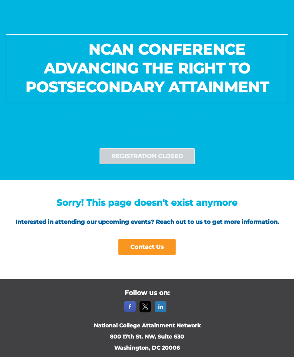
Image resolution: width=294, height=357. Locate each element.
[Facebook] (130, 311)
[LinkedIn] (160, 311)
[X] (145, 311)
